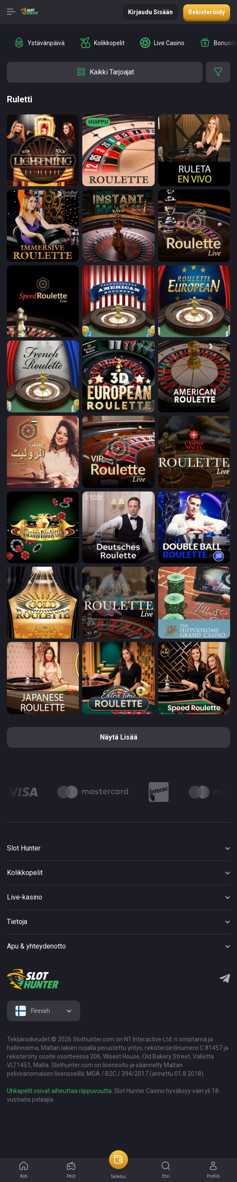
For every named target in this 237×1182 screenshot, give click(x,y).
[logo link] (62, 1124)
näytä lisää (118, 737)
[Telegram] (224, 979)
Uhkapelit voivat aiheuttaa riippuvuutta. (60, 1090)
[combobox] (43, 1011)
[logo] (33, 979)
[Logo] (93, 792)
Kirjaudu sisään (150, 12)
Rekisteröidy (206, 12)
